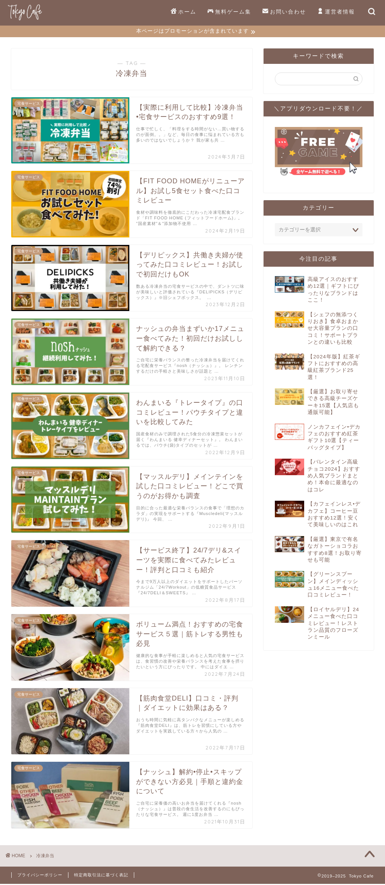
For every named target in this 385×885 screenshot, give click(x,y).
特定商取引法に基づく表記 (101, 876)
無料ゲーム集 (229, 12)
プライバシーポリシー (39, 876)
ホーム (183, 12)
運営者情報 (336, 12)
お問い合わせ (284, 12)
